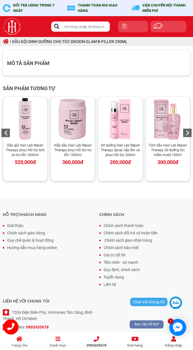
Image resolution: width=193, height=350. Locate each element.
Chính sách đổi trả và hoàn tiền (131, 233)
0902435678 (96, 342)
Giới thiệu (15, 225)
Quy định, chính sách (122, 269)
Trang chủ (19, 342)
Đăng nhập (174, 342)
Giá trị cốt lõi (114, 255)
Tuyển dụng (114, 277)
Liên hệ (110, 284)
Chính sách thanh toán (123, 225)
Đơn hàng (135, 342)
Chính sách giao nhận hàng (128, 240)
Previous (5, 133)
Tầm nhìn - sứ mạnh (121, 262)
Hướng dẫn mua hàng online (32, 247)
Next (187, 133)
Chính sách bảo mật (121, 247)
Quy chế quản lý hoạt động (30, 240)
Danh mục (58, 342)
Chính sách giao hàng (26, 233)
